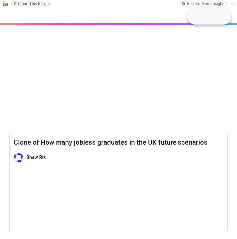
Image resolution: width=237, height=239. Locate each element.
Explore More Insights (203, 3)
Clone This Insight (31, 3)
